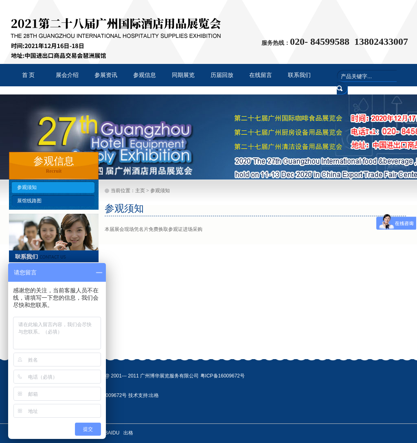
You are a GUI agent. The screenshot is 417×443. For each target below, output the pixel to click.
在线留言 (260, 75)
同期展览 (183, 75)
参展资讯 (105, 75)
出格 (154, 395)
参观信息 (144, 75)
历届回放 (222, 75)
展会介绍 (67, 75)
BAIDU (112, 433)
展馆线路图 (29, 201)
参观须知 (27, 187)
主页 (140, 190)
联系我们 (299, 75)
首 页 (28, 75)
